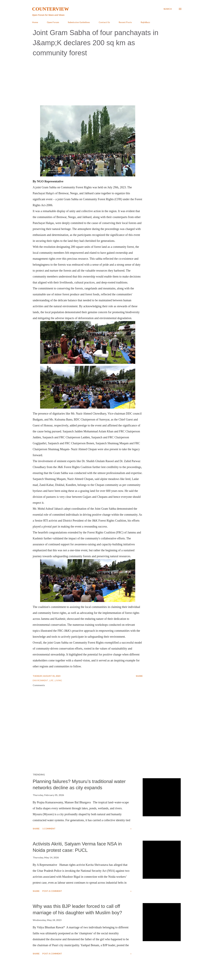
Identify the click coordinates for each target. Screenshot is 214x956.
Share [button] (139, 676)
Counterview (50, 9)
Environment (41, 680)
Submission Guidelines (79, 22)
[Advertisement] (107, 81)
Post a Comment (52, 891)
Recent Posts (125, 22)
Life (51, 680)
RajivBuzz (145, 22)
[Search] (167, 9)
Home (35, 22)
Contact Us (104, 22)
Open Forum (53, 22)
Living (58, 680)
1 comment (48, 828)
